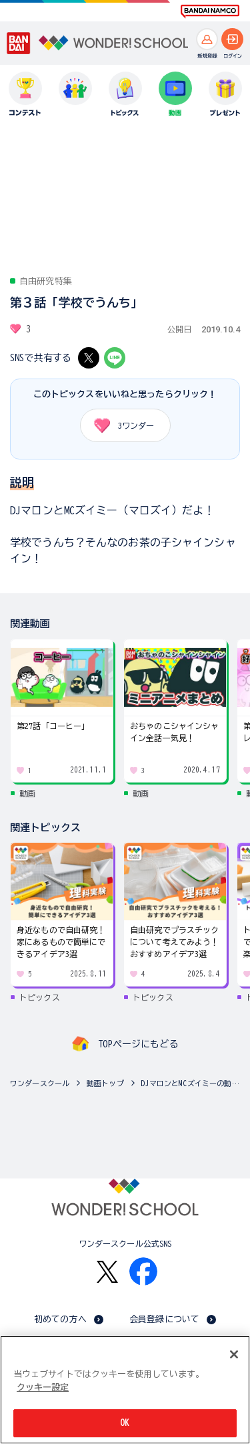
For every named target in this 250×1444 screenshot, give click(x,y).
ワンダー (120, 425)
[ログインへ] (232, 39)
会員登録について (164, 1319)
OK (124, 1423)
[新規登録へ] (207, 39)
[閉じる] (234, 1354)
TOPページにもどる (138, 1044)
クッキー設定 (43, 1387)
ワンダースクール (39, 1083)
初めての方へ (60, 1319)
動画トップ (105, 1083)
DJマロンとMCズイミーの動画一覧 (192, 1083)
